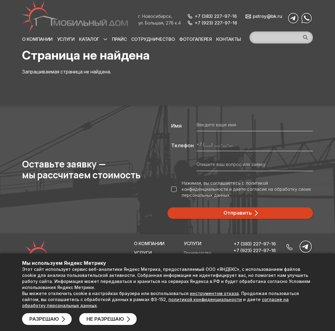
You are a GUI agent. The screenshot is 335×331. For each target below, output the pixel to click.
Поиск (305, 37)
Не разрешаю (105, 319)
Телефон (182, 145)
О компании (37, 39)
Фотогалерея (195, 39)
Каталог (89, 39)
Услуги (66, 39)
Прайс (119, 39)
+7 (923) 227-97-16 (216, 23)
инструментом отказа (214, 293)
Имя (176, 126)
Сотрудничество (153, 39)
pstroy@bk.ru (267, 16)
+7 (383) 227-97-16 (216, 16)
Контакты (228, 39)
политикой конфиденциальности (225, 186)
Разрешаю (44, 319)
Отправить (237, 213)
